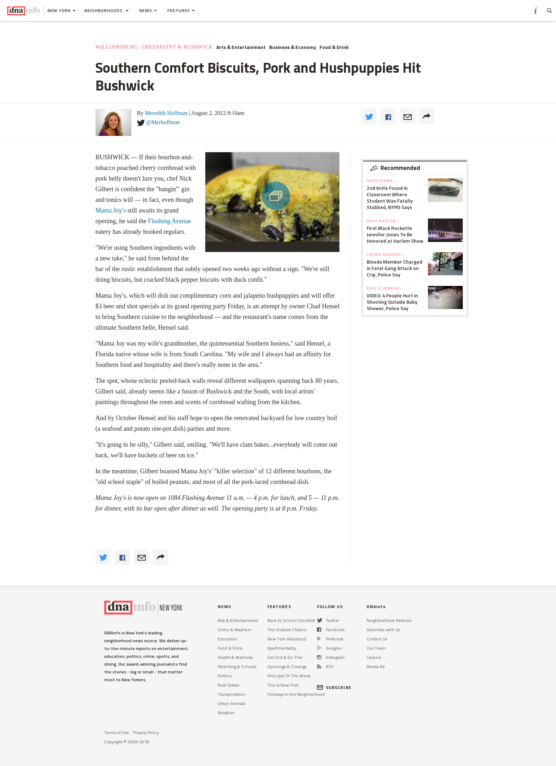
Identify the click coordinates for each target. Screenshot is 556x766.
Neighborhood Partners (389, 620)
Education (227, 638)
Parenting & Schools (237, 666)
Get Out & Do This (284, 657)
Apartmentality (281, 648)
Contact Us (377, 638)
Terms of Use (116, 732)
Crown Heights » (385, 255)
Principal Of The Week (289, 675)
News (148, 10)
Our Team (376, 648)
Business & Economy (292, 47)
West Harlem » (383, 221)
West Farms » (381, 181)
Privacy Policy (146, 732)
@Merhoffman (163, 122)
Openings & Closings (286, 666)
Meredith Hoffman (166, 113)
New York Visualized (286, 638)
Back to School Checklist (291, 620)
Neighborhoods (106, 10)
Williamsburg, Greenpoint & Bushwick (154, 47)
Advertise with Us (383, 629)
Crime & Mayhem (234, 629)
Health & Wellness (235, 657)
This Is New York (283, 685)
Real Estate (228, 685)
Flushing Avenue (169, 221)
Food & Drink (334, 47)
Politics (225, 675)
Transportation (232, 694)
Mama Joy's (110, 210)
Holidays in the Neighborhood (296, 694)
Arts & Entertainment (241, 47)
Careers (374, 657)
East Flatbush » (384, 288)
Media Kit (376, 666)
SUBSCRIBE (334, 687)
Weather (226, 712)
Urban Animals (232, 703)
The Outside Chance (287, 629)
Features (181, 10)
